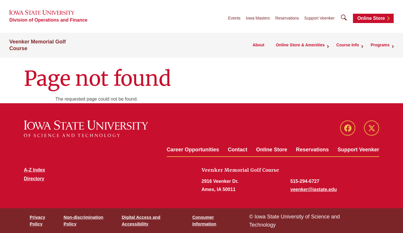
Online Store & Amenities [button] (300, 45)
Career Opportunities (193, 150)
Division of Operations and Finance (48, 19)
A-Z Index (34, 169)
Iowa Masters (258, 18)
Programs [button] (380, 45)
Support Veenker (319, 18)
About (258, 45)
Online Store (371, 18)
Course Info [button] (347, 45)
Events (234, 18)
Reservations (287, 18)
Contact (237, 150)
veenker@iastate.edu (313, 189)
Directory (34, 178)
